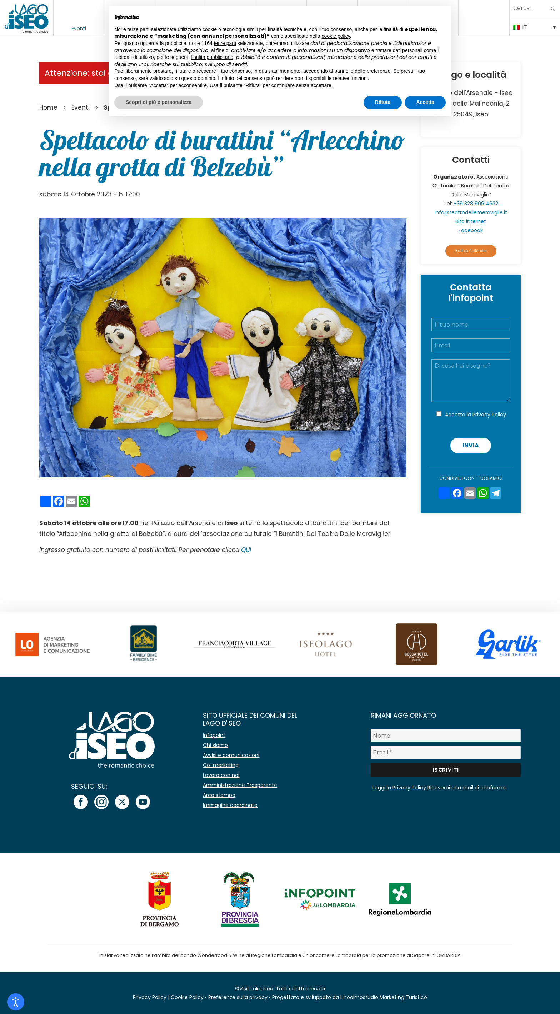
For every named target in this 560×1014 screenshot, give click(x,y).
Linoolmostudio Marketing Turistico (383, 997)
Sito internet (470, 221)
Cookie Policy (187, 997)
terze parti (225, 43)
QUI (246, 550)
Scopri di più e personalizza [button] (158, 102)
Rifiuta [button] (383, 102)
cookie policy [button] (336, 36)
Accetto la (475, 414)
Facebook (471, 230)
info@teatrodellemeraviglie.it (471, 212)
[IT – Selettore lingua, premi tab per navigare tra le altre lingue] (535, 27)
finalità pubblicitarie (212, 57)
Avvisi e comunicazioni (231, 755)
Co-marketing (221, 765)
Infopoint (214, 735)
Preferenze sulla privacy (238, 997)
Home (48, 107)
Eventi (78, 28)
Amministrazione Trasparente (240, 785)
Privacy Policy (489, 414)
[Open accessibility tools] (15, 1001)
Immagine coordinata (230, 805)
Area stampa (219, 795)
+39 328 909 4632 (476, 203)
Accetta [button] (425, 102)
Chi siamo (215, 745)
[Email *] (446, 752)
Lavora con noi (221, 775)
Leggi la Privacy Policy (399, 787)
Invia (470, 445)
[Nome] (446, 735)
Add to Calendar (471, 251)
